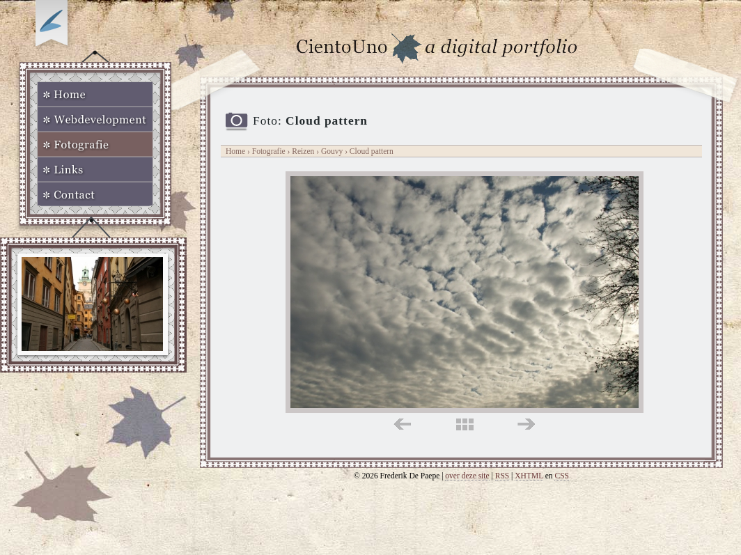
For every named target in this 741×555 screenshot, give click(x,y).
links (402, 424)
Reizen (303, 151)
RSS (502, 475)
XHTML (529, 475)
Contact (95, 194)
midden (465, 424)
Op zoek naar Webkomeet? (53, 26)
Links (95, 169)
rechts (526, 424)
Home (95, 94)
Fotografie (95, 144)
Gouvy (333, 151)
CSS (561, 475)
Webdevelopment (95, 119)
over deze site (467, 475)
